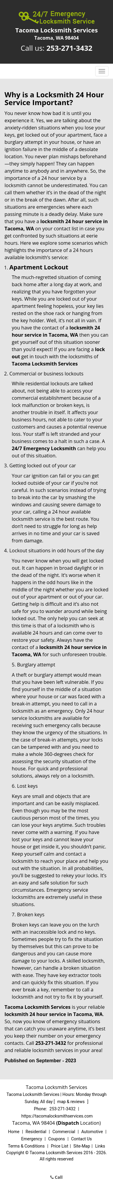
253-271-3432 (69, 48)
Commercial (63, 1131)
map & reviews (71, 1101)
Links (100, 1146)
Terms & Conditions (26, 1146)
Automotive (92, 1131)
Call (56, 1177)
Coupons (56, 1138)
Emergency (31, 1138)
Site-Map (82, 1146)
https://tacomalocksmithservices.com (57, 1116)
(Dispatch (68, 1123)
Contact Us (81, 1138)
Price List (59, 1146)
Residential (36, 1131)
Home (14, 1131)
